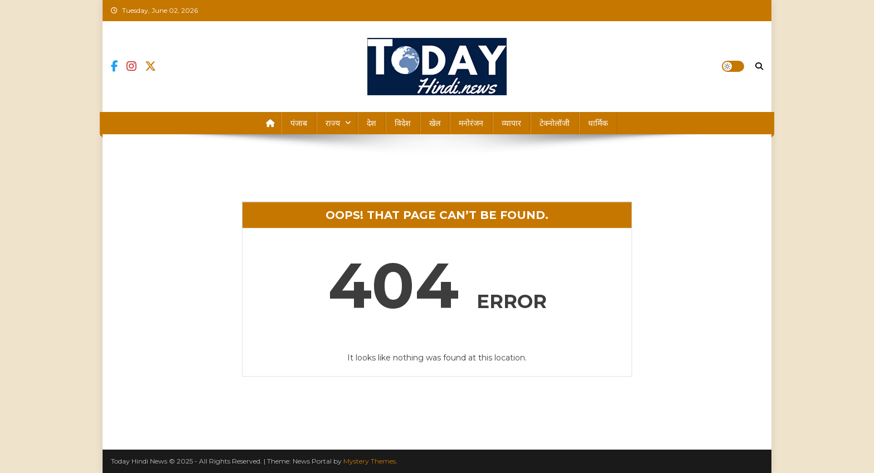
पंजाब (298, 123)
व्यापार (511, 123)
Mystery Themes (369, 461)
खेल (434, 123)
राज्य (333, 123)
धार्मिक (598, 123)
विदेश (403, 123)
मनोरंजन (471, 123)
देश (371, 123)
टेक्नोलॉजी (555, 123)
